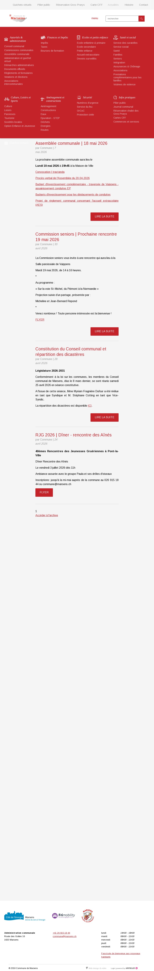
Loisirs (7, 110)
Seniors (117, 58)
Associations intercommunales (13, 82)
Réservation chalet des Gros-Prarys (126, 112)
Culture (8, 106)
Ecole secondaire (86, 46)
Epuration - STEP (50, 118)
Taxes (44, 46)
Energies (45, 126)
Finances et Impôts (57, 37)
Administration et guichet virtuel (17, 60)
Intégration (119, 62)
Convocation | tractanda (50, 171)
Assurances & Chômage (126, 66)
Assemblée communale (16, 54)
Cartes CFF (119, 117)
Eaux (43, 114)
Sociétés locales (13, 122)
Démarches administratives (19, 65)
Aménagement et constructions (55, 99)
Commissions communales (18, 50)
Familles (117, 54)
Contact (143, 4)
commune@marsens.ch (64, 936)
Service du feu (84, 106)
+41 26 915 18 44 (61, 933)
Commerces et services (126, 121)
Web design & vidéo (96, 968)
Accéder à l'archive (46, 515)
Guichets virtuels (22, 4)
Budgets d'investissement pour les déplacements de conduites (73, 194)
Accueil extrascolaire (88, 54)
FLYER (39, 319)
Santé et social (128, 37)
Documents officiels (14, 69)
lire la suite (104, 216)
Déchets (45, 122)
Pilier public (43, 4)
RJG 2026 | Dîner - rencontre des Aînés (73, 434)
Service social (121, 46)
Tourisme (9, 118)
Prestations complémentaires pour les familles (127, 77)
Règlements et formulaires (18, 73)
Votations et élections (16, 77)
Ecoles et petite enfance (95, 37)
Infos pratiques (127, 97)
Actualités (113, 4)
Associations (120, 70)
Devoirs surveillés (87, 58)
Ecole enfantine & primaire (91, 42)
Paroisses (9, 114)
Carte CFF (97, 4)
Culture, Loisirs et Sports (21, 99)
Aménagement (48, 106)
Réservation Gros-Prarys (70, 4)
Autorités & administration (18, 39)
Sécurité (87, 97)
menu (95, 18)
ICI (90, 405)
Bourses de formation (52, 50)
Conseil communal (14, 46)
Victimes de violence (124, 84)
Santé (116, 50)
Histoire (129, 4)
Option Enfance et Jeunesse (19, 126)
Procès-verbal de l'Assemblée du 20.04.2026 (62, 178)
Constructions (48, 110)
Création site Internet (127, 968)
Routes (45, 130)
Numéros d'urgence (87, 102)
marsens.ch (18, 18)
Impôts (44, 42)
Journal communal (123, 106)
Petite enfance (84, 50)
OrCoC (81, 110)
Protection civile (85, 114)
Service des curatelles (125, 42)
